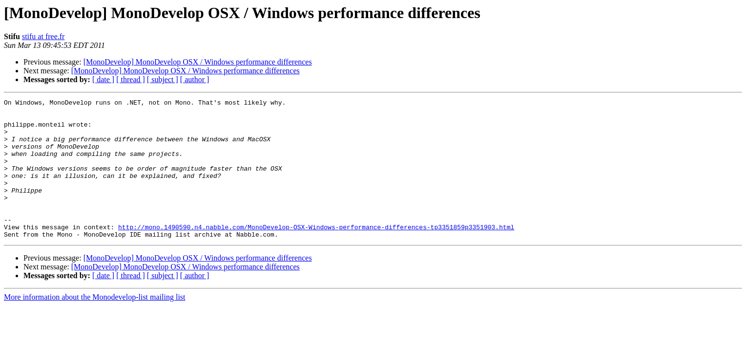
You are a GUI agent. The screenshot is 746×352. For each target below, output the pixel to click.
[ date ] (103, 79)
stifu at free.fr (43, 36)
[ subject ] (162, 79)
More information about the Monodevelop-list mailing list (95, 325)
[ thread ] (130, 79)
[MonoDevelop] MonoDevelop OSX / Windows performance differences (197, 62)
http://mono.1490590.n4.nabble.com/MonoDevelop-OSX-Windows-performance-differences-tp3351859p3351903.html (316, 253)
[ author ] (194, 79)
